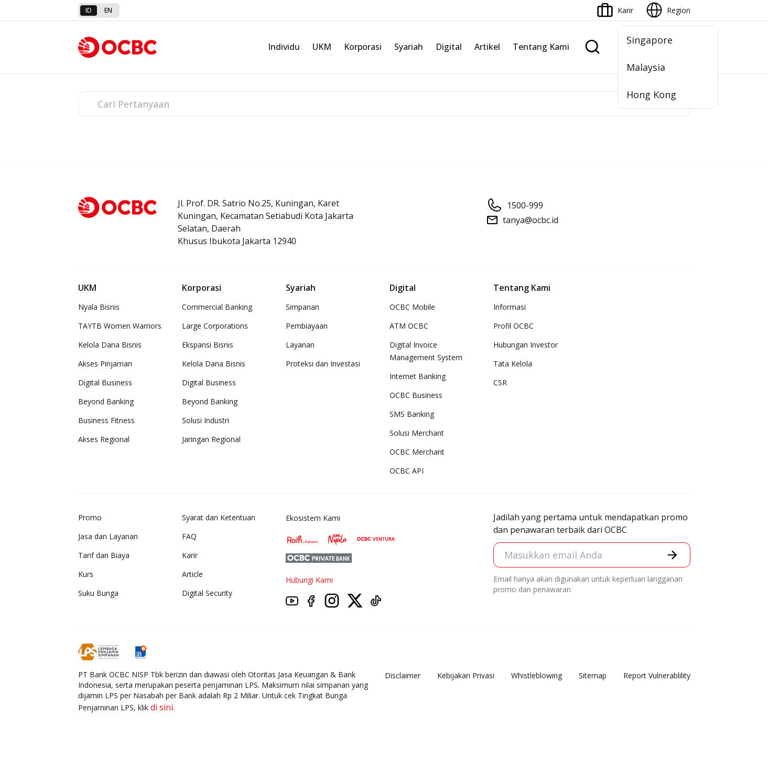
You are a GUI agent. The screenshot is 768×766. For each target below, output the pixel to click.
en (108, 10)
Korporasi (363, 47)
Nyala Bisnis (99, 307)
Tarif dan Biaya (103, 555)
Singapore (649, 40)
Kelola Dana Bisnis (110, 345)
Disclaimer (402, 675)
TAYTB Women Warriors (119, 326)
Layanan (300, 345)
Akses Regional (103, 439)
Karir (190, 555)
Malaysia (645, 67)
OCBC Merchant (417, 452)
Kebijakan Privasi (465, 675)
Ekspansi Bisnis (207, 345)
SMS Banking (412, 414)
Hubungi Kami (309, 580)
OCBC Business (416, 395)
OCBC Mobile (412, 307)
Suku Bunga (98, 593)
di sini (161, 707)
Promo (90, 517)
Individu (284, 47)
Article (192, 574)
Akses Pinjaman (105, 364)
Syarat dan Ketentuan (218, 517)
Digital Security (207, 593)
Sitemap (593, 675)
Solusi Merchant (417, 433)
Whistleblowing (536, 675)
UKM (321, 47)
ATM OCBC (409, 326)
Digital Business (105, 382)
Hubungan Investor (525, 345)
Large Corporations (215, 326)
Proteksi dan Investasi (323, 364)
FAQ (189, 536)
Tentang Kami (541, 47)
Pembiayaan (307, 326)
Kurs (85, 574)
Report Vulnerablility (656, 675)
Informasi (509, 307)
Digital (449, 47)
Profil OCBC (513, 326)
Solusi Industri (205, 420)
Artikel (487, 47)
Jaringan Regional (211, 439)
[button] (672, 555)
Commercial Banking (217, 307)
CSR (500, 382)
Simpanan (302, 307)
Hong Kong (651, 94)
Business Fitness (106, 420)
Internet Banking (418, 376)
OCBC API (407, 471)
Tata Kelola (512, 364)
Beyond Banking (106, 401)
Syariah (408, 47)
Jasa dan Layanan (108, 536)
